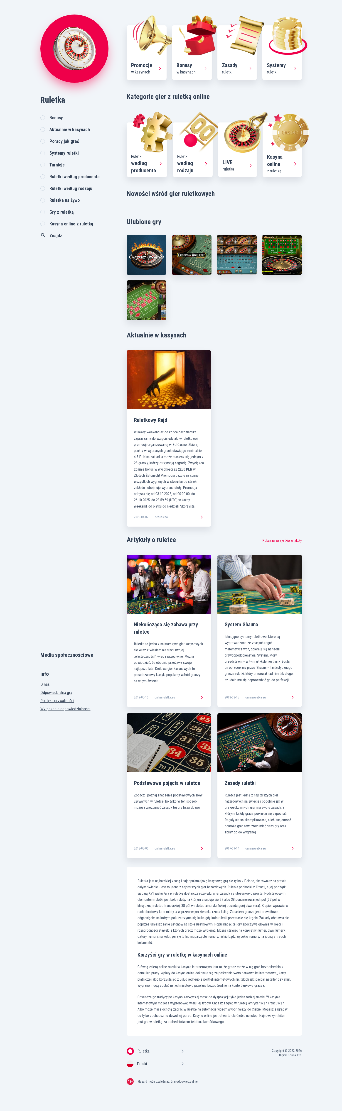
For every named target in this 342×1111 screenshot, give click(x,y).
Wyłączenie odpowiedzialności (65, 708)
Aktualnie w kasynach (69, 129)
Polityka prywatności (57, 700)
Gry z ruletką (61, 212)
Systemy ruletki (64, 153)
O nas (45, 684)
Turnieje (57, 165)
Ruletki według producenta (74, 176)
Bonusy (56, 117)
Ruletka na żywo (64, 200)
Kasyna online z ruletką (71, 224)
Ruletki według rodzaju (70, 188)
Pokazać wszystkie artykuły (282, 540)
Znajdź (51, 235)
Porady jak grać (64, 141)
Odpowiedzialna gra (56, 692)
